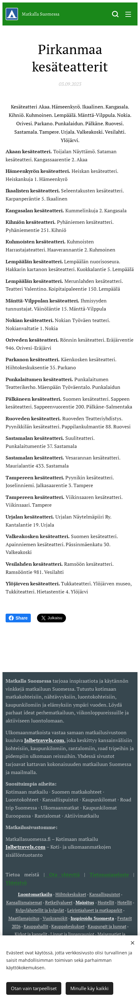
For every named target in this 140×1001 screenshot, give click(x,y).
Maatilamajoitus (24, 918)
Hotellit (124, 902)
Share (18, 618)
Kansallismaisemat (24, 902)
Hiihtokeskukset (70, 894)
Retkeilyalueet (58, 902)
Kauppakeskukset (68, 926)
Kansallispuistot (104, 894)
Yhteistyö (16, 882)
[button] (115, 14)
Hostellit (106, 902)
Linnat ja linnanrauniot (72, 934)
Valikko (128, 14)
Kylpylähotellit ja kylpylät (40, 910)
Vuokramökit (55, 918)
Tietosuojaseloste (109, 874)
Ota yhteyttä (62, 874)
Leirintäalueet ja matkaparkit (94, 910)
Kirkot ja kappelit (31, 934)
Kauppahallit (36, 926)
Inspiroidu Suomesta (92, 918)
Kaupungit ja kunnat (107, 926)
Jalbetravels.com (25, 846)
